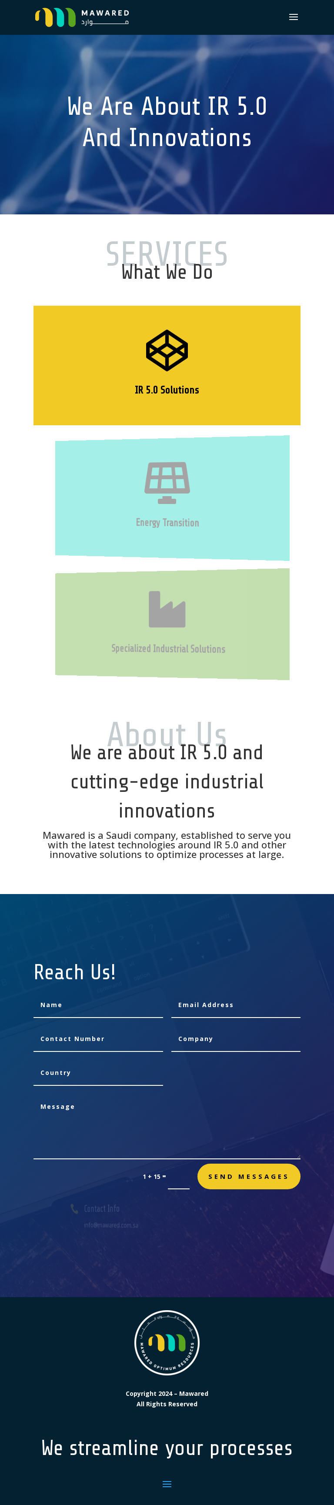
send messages (249, 1176)
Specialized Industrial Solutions (169, 649)
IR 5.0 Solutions (167, 390)
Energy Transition (168, 523)
